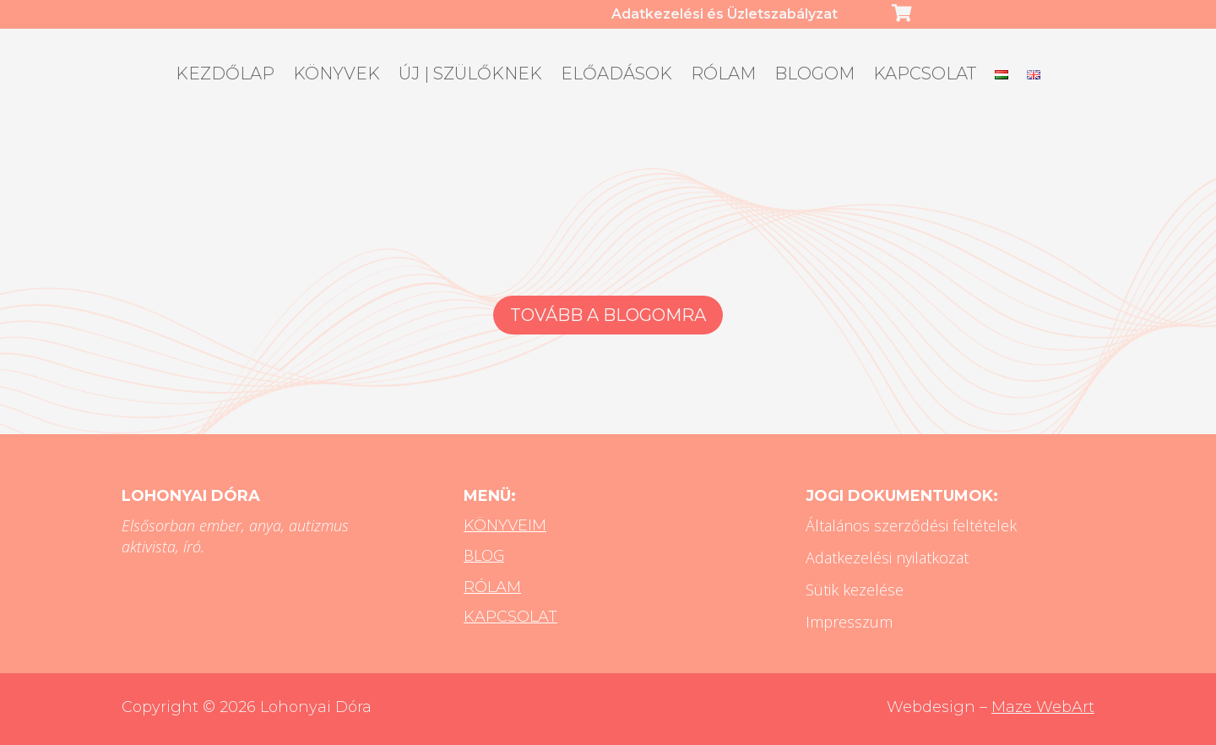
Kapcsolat (924, 76)
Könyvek (336, 76)
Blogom (814, 76)
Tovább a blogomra (608, 315)
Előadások (616, 76)
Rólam (723, 76)
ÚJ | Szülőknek (470, 76)
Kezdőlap (225, 76)
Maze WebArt (1042, 707)
